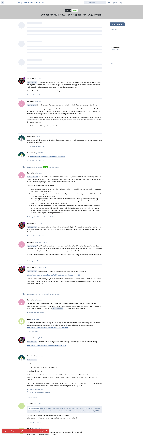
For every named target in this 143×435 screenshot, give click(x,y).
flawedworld (33, 177)
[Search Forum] (95, 2)
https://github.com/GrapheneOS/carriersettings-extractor (46, 345)
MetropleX (32, 105)
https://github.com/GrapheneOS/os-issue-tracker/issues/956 (47, 327)
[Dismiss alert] (47, 431)
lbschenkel (32, 82)
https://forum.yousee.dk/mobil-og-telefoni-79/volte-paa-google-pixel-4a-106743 (54, 275)
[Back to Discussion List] (2, 2)
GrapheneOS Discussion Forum (31, 2)
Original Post (114, 30)
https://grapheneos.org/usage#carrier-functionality (47, 156)
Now (112, 63)
